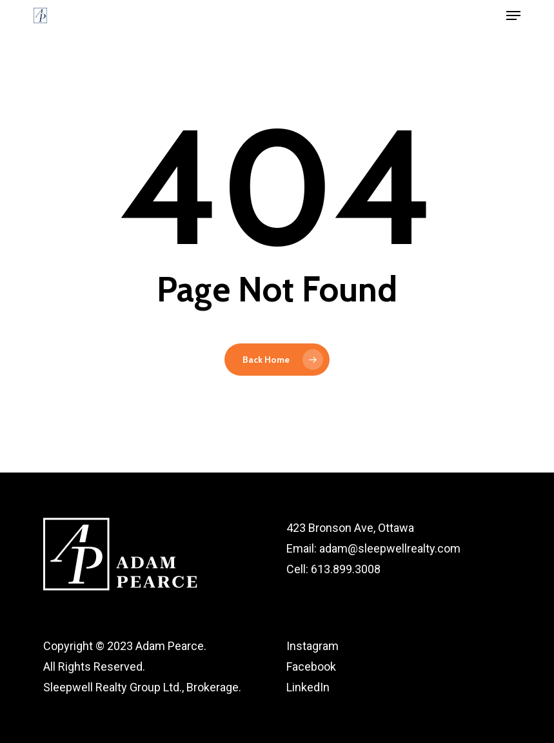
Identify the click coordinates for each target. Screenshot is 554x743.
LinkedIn (308, 687)
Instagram (312, 646)
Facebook (311, 666)
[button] (513, 15)
